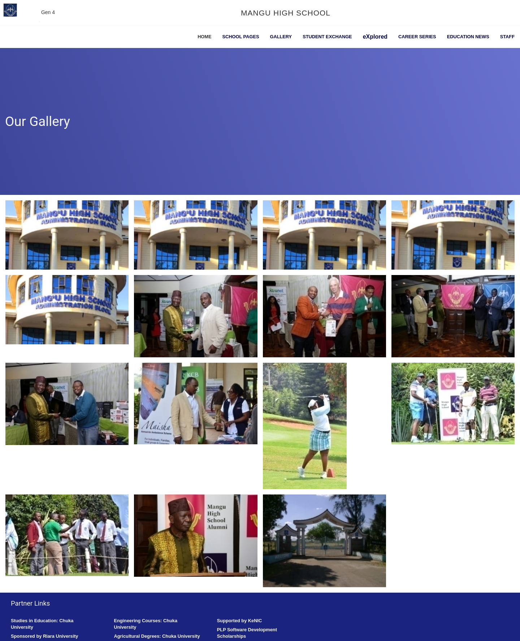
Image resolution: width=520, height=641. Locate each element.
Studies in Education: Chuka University (42, 624)
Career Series (417, 36)
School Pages (240, 36)
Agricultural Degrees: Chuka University (157, 636)
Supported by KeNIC (239, 620)
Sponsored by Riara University (44, 636)
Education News (468, 36)
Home (204, 36)
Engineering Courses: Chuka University (145, 624)
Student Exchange (327, 36)
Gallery (281, 36)
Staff (507, 36)
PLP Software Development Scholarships (247, 633)
